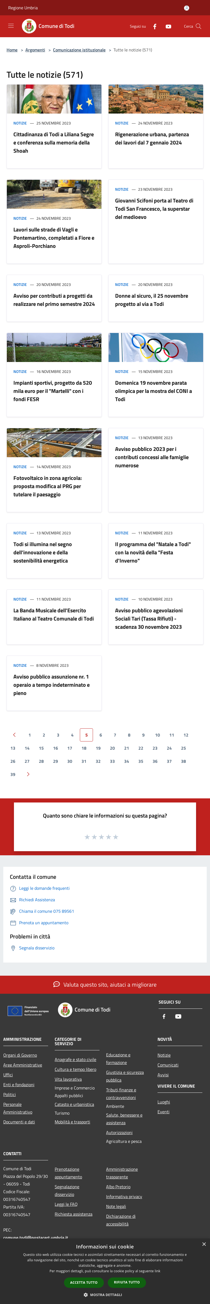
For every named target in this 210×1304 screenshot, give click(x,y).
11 (171, 735)
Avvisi (163, 1074)
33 (112, 761)
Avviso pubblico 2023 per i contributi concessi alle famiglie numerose (152, 457)
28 (41, 761)
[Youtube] (166, 26)
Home (12, 50)
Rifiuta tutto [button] (127, 1282)
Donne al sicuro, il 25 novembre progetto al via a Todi (151, 299)
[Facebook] (152, 26)
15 (41, 748)
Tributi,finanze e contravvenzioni (121, 1093)
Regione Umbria (23, 7)
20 (112, 748)
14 (27, 748)
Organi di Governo (20, 1055)
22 (140, 748)
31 (83, 761)
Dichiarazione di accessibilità (121, 1220)
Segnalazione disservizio (67, 1190)
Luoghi (164, 1102)
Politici (9, 1094)
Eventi (164, 1111)
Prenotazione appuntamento (68, 1173)
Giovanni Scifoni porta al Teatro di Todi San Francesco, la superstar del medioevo (154, 208)
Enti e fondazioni (18, 1084)
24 (169, 748)
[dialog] (105, 1271)
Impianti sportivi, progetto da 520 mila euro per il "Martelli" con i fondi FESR (52, 390)
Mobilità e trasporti (72, 1121)
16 (55, 748)
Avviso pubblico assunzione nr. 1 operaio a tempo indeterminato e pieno (51, 684)
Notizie (20, 123)
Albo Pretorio (118, 1186)
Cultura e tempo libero (75, 1069)
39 (12, 774)
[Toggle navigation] (11, 25)
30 (69, 761)
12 (185, 735)
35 (140, 761)
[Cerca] (198, 26)
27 (27, 761)
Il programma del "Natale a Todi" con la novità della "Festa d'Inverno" (153, 552)
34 (126, 761)
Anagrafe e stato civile (75, 1059)
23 (155, 748)
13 (12, 748)
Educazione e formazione (118, 1058)
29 (55, 761)
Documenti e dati (19, 1121)
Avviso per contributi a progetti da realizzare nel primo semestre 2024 (54, 299)
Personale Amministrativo (17, 1108)
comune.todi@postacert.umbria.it (35, 1237)
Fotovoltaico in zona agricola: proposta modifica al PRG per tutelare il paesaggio (47, 486)
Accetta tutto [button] (84, 1282)
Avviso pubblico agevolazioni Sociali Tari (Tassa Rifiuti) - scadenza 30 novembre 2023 (149, 618)
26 (12, 761)
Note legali (116, 1206)
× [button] (204, 1244)
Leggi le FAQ (66, 1204)
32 (98, 761)
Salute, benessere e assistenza (124, 1119)
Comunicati (168, 1065)
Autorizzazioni (119, 1132)
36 (155, 761)
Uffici (8, 1074)
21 (126, 748)
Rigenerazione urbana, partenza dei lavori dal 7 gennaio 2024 (152, 138)
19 (98, 748)
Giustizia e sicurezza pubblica (125, 1076)
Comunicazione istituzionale (79, 50)
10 (157, 735)
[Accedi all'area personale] (186, 8)
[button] (105, 1294)
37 (169, 761)
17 (69, 748)
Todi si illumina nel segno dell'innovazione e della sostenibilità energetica (42, 552)
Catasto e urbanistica (74, 1104)
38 (183, 761)
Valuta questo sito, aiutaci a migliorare (105, 984)
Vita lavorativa (68, 1079)
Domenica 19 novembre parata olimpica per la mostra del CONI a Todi (153, 390)
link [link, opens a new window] (158, 1271)
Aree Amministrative (22, 1065)
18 (83, 748)
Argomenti (35, 50)
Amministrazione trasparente (122, 1173)
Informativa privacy (124, 1196)
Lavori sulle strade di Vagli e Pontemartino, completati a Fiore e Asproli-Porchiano (53, 237)
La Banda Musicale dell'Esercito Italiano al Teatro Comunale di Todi (53, 614)
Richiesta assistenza (73, 1214)
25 (183, 748)
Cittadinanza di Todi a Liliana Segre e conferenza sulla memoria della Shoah (53, 142)
